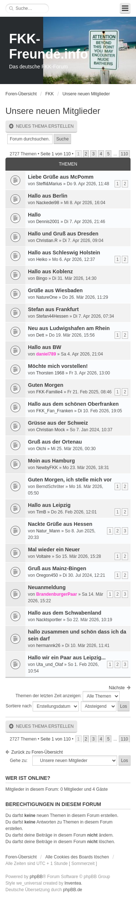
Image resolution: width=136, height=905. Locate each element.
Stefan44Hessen (52, 316)
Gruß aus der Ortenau (55, 442)
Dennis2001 (47, 221)
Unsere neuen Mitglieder (86, 93)
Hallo (34, 215)
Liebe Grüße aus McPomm (61, 177)
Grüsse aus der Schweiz (58, 423)
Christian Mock (50, 429)
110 (124, 153)
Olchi (41, 448)
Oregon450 (47, 575)
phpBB (36, 876)
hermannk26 (48, 645)
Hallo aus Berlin (47, 196)
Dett (40, 335)
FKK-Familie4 (49, 391)
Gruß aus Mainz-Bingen (57, 568)
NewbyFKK (47, 467)
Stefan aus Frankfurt (53, 309)
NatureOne (47, 297)
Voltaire (43, 556)
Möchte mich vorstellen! (58, 366)
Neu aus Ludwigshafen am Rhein (69, 328)
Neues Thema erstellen (41, 126)
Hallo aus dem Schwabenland (64, 613)
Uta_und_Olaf (49, 664)
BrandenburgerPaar (56, 594)
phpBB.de (72, 889)
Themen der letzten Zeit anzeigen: (68, 696)
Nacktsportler (49, 619)
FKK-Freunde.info (48, 46)
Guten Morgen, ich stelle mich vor (70, 480)
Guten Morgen (45, 385)
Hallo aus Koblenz (50, 271)
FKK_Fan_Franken (54, 410)
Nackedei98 (47, 202)
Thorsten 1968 (50, 373)
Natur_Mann (48, 530)
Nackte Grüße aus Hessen (60, 524)
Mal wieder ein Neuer (54, 549)
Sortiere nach (42, 706)
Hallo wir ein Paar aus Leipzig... (67, 657)
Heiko (42, 259)
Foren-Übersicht (21, 93)
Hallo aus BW (44, 347)
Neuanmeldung (47, 587)
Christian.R (47, 240)
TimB (41, 512)
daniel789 (46, 354)
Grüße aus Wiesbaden (55, 290)
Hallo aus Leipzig (49, 505)
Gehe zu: (19, 760)
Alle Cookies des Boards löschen (77, 857)
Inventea (73, 883)
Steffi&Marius (49, 183)
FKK (49, 93)
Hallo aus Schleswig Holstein (64, 252)
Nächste (117, 687)
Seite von (56, 153)
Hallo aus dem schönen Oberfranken (73, 404)
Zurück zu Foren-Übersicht (37, 752)
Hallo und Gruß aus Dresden (63, 234)
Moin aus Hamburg (51, 461)
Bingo (42, 278)
